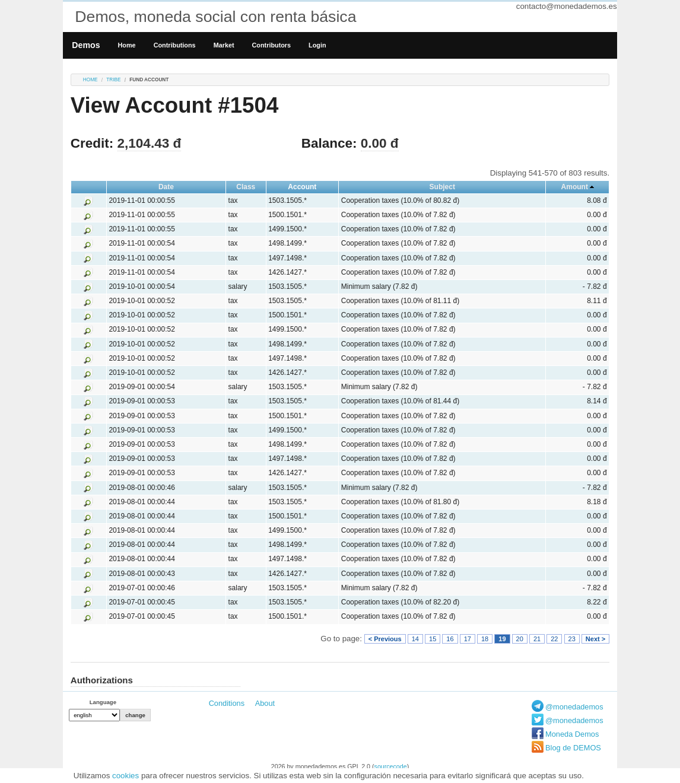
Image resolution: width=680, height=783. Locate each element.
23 (572, 638)
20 (519, 638)
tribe (113, 79)
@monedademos (574, 706)
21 (537, 638)
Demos (86, 45)
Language (103, 702)
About (265, 703)
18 (484, 638)
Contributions (175, 45)
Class (245, 187)
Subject (442, 187)
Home (127, 45)
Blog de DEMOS (573, 747)
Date (166, 187)
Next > (595, 638)
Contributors (271, 45)
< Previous (385, 638)
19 (502, 638)
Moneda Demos (572, 734)
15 (432, 638)
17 (467, 638)
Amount (574, 187)
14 (415, 638)
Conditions (226, 703)
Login (317, 45)
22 (554, 638)
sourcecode (390, 766)
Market (224, 45)
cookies (125, 775)
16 (449, 638)
